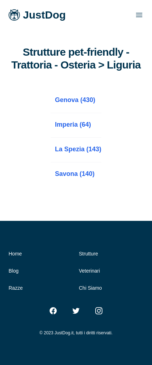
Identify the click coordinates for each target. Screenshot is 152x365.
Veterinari (89, 271)
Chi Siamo (90, 288)
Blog (14, 271)
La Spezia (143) (78, 149)
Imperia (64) (73, 124)
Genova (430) (75, 99)
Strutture (88, 254)
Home (15, 254)
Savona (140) (75, 173)
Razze (16, 288)
